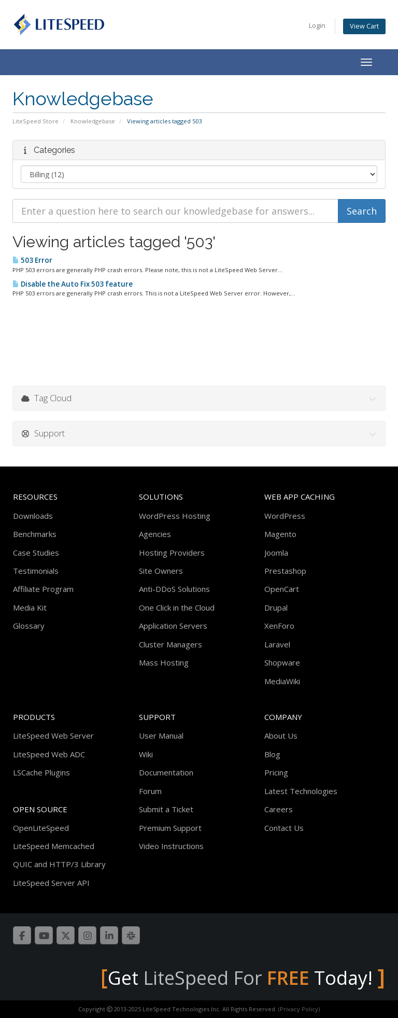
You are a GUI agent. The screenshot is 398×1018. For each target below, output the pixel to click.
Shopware (282, 662)
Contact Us (284, 828)
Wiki (146, 754)
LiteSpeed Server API (51, 883)
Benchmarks (34, 534)
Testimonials (36, 570)
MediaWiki (282, 681)
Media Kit (30, 607)
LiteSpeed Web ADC (49, 754)
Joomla (276, 552)
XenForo (279, 625)
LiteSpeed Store (35, 121)
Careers (278, 809)
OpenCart (281, 589)
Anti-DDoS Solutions (174, 589)
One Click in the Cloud (177, 607)
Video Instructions (171, 846)
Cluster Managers (170, 644)
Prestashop (285, 570)
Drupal (276, 607)
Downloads (33, 516)
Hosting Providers (172, 552)
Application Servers (173, 625)
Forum (150, 791)
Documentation (166, 772)
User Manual (161, 735)
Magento (280, 534)
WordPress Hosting (174, 516)
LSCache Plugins (41, 772)
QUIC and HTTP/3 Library (59, 864)
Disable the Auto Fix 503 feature (72, 284)
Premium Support (170, 828)
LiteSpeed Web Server (53, 735)
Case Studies (36, 552)
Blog (272, 754)
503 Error (32, 260)
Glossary (29, 625)
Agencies (155, 534)
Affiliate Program (43, 589)
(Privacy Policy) (299, 1009)
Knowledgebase (92, 121)
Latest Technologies (300, 791)
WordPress (284, 516)
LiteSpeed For (226, 978)
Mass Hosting (164, 662)
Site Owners (161, 570)
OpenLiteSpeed (41, 828)
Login (317, 25)
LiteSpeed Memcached (53, 846)
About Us (280, 735)
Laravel (277, 644)
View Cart (364, 26)
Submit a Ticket (166, 809)
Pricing (276, 772)
